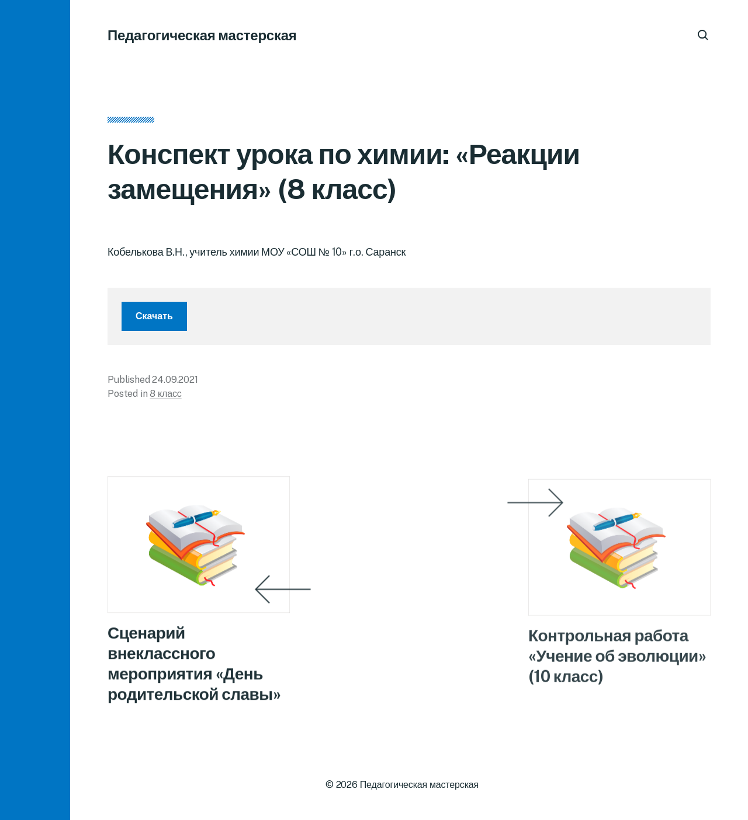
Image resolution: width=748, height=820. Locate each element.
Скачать (154, 316)
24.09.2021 (175, 379)
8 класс (165, 393)
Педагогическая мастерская (202, 35)
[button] (35, 410)
